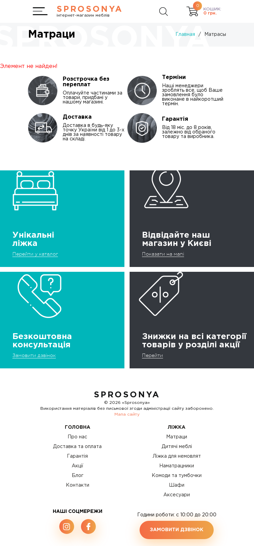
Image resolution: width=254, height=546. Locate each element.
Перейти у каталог (35, 254)
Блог (77, 476)
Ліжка (176, 427)
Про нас (77, 437)
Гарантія (77, 456)
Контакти (77, 485)
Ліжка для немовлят (177, 456)
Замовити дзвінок (34, 355)
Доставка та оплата (77, 447)
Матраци (176, 437)
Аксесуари (176, 495)
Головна (77, 427)
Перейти (152, 355)
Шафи (176, 485)
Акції (77, 466)
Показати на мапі (163, 254)
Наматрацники (176, 466)
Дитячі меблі (177, 447)
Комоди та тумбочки (177, 476)
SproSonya (127, 395)
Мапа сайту (127, 414)
